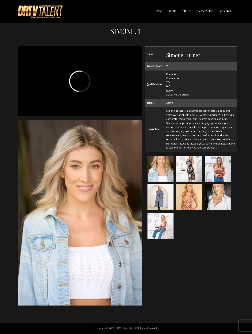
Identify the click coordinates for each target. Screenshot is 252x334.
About (173, 11)
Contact (225, 11)
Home (159, 11)
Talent (186, 11)
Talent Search (206, 11)
